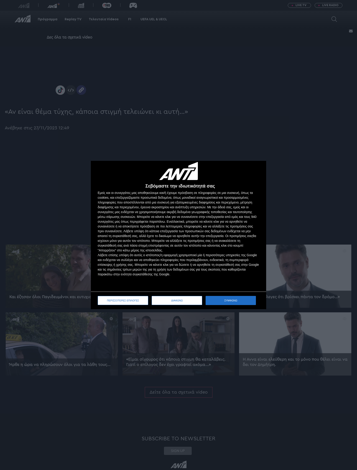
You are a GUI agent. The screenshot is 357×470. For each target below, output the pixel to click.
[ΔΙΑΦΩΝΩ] (258, 169)
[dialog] (178, 235)
